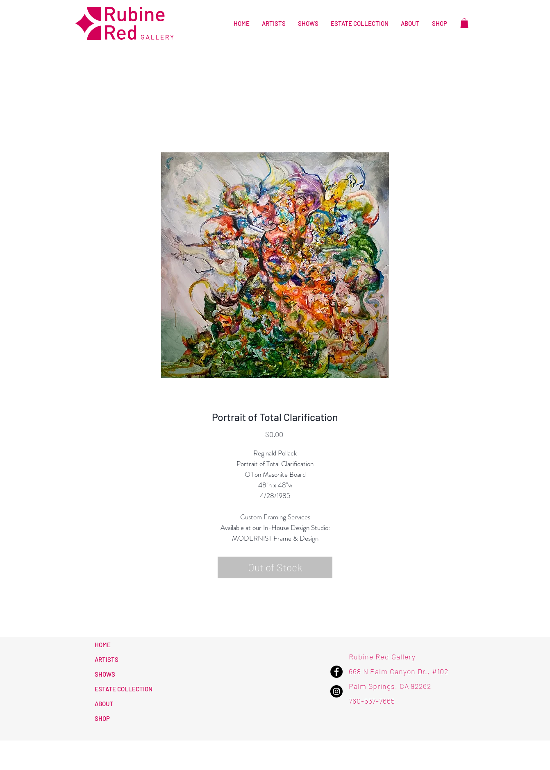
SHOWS (105, 674)
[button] (464, 23)
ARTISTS (106, 659)
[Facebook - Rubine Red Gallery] (336, 672)
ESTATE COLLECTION (123, 689)
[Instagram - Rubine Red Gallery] (336, 691)
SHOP (102, 718)
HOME (103, 644)
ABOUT (104, 703)
